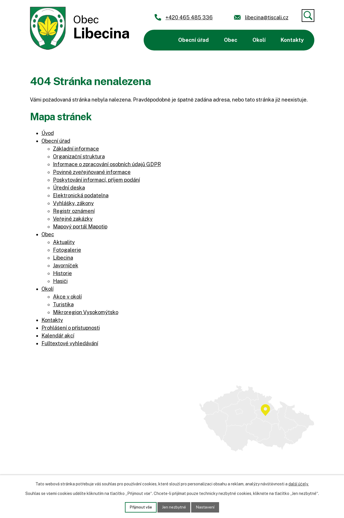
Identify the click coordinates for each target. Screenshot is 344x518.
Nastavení (205, 507)
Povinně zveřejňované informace (92, 172)
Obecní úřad (193, 40)
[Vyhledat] (308, 15)
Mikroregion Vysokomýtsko (85, 312)
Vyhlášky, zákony (73, 203)
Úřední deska (69, 188)
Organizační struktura (79, 156)
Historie (62, 273)
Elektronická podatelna (81, 195)
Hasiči (60, 281)
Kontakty (292, 40)
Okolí (259, 40)
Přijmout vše (140, 507)
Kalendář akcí (57, 336)
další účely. (298, 484)
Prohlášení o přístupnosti (70, 328)
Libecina (63, 258)
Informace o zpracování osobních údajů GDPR (107, 164)
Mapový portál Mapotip (80, 227)
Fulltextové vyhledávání (69, 343)
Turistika (63, 304)
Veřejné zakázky (73, 219)
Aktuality (64, 242)
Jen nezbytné (174, 507)
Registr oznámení (74, 211)
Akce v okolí (67, 297)
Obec (230, 40)
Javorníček (65, 265)
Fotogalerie (67, 250)
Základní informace (76, 149)
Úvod (158, 40)
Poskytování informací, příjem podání (96, 180)
